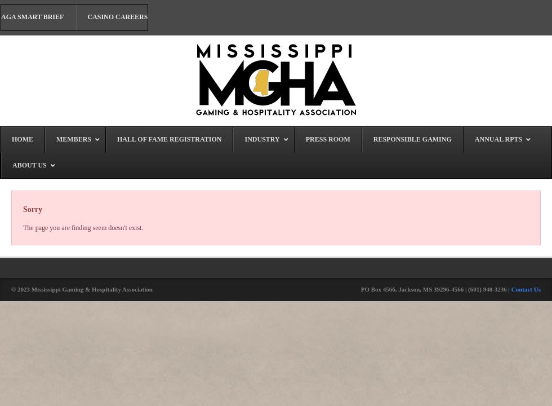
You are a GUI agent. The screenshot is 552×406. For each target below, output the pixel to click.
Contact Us (526, 289)
